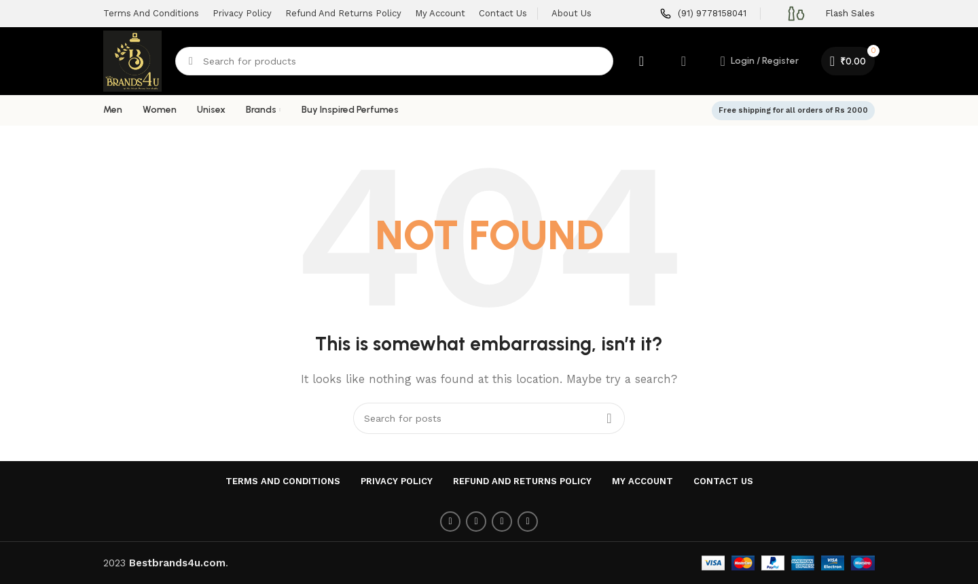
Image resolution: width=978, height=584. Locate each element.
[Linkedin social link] (528, 521)
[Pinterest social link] (502, 521)
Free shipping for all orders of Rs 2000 (793, 110)
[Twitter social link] (476, 521)
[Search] (394, 61)
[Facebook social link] (450, 521)
